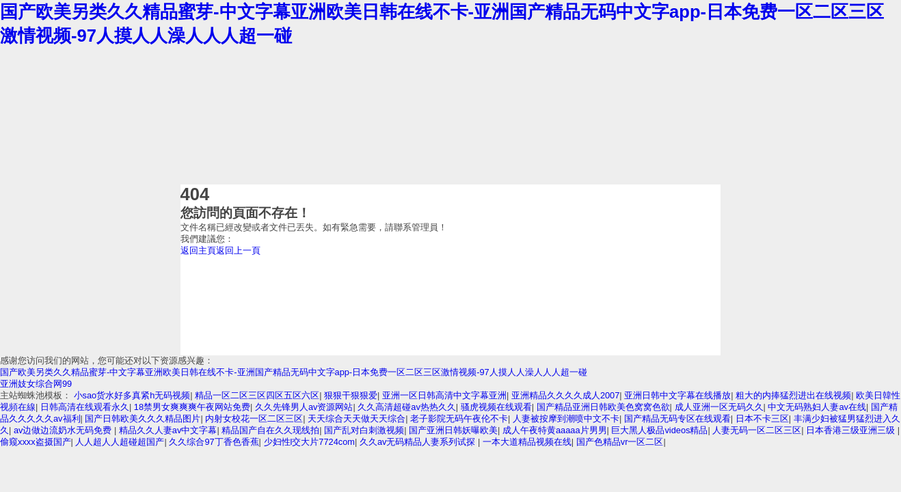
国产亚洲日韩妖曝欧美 (453, 430)
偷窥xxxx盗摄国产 (35, 442)
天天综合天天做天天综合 (356, 418)
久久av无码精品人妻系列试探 (419, 442)
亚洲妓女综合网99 (36, 384)
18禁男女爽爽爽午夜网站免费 (192, 407)
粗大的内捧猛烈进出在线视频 (793, 395)
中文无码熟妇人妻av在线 (817, 407)
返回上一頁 (238, 250)
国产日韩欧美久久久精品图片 (142, 418)
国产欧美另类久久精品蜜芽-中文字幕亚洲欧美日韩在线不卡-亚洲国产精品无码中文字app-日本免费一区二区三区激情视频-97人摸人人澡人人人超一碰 (293, 372)
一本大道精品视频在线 (527, 442)
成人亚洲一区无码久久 (719, 407)
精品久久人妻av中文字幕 (168, 430)
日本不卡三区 (762, 418)
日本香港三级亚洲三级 (852, 430)
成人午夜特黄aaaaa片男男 (554, 430)
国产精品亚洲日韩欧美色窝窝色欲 (603, 407)
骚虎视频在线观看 (496, 407)
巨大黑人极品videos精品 (659, 430)
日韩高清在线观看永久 (84, 407)
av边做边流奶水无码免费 (64, 430)
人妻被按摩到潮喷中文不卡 (566, 418)
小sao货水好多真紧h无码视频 (132, 395)
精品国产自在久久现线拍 (270, 430)
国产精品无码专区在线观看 (677, 418)
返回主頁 (198, 250)
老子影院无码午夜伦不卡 (459, 418)
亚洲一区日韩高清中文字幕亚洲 (444, 395)
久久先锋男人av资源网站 (304, 407)
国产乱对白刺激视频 (364, 430)
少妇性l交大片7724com (309, 442)
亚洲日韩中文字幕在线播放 (677, 395)
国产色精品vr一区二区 (620, 442)
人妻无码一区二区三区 (756, 430)
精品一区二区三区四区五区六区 (257, 395)
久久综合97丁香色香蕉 (213, 442)
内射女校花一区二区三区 (254, 418)
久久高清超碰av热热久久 (407, 407)
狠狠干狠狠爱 (350, 395)
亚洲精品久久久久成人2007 (565, 395)
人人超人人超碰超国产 (119, 442)
